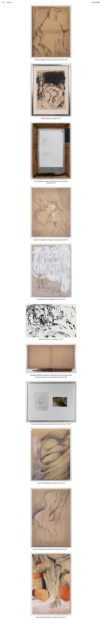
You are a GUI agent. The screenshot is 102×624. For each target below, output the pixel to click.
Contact (9, 2)
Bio (3, 2)
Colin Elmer (95, 2)
